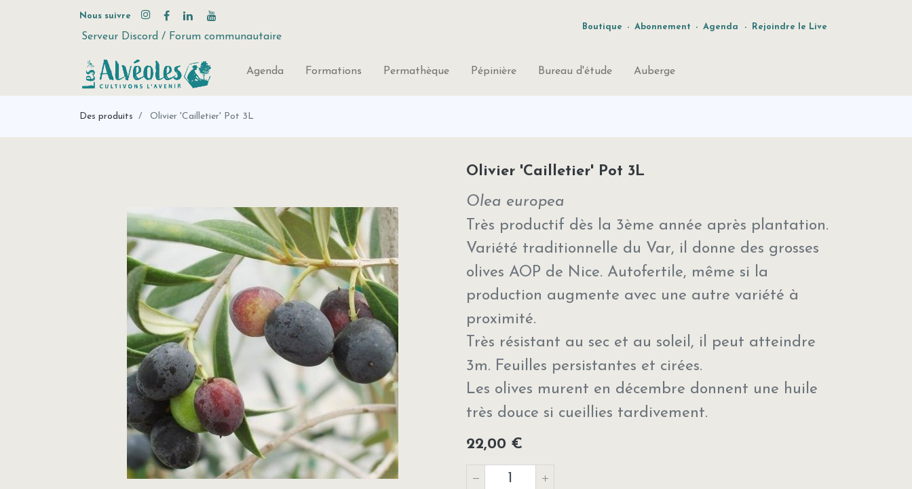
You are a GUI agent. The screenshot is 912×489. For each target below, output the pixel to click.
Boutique (602, 26)
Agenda (720, 26)
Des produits (106, 116)
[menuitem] (265, 74)
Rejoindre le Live (789, 26)
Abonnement (662, 26)
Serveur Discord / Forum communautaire (181, 36)
